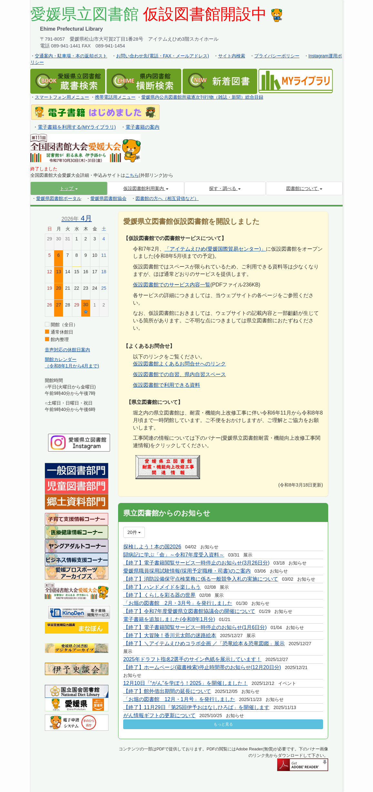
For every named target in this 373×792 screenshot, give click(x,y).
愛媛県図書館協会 (108, 198)
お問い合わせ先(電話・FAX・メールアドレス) (162, 55)
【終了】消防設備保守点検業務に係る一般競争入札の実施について (200, 579)
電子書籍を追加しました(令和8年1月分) (169, 619)
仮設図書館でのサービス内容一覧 (171, 284)
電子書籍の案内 (142, 127)
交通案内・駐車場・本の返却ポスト (71, 55)
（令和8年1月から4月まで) (72, 365)
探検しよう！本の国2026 (152, 546)
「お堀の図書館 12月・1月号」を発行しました (179, 699)
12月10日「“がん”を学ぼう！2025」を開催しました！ (185, 683)
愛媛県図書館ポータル (58, 198)
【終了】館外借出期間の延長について (167, 691)
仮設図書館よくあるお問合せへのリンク (179, 363)
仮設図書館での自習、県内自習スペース (179, 374)
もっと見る (223, 724)
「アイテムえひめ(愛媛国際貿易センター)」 (215, 249)
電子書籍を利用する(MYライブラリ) (77, 127)
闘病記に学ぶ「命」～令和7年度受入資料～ (173, 554)
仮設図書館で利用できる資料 (166, 385)
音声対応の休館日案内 (67, 349)
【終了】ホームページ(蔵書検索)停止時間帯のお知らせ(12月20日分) (202, 667)
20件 (134, 532)
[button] (69, 188)
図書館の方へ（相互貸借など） (167, 198)
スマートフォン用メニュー (62, 97)
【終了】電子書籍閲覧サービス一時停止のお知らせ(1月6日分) (195, 627)
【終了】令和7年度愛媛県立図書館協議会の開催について (189, 611)
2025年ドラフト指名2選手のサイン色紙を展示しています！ (192, 659)
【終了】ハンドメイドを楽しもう (162, 587)
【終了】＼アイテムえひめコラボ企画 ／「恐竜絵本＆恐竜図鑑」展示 (204, 643)
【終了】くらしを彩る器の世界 (159, 595)
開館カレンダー (60, 359)
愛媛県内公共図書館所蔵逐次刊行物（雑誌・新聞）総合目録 (202, 97)
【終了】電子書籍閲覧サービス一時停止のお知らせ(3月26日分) (196, 563)
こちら (132, 175)
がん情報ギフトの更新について (159, 715)
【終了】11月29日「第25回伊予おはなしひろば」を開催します (196, 707)
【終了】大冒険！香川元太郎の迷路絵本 (169, 635)
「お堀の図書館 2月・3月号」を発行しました (177, 603)
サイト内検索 (231, 55)
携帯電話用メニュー (115, 97)
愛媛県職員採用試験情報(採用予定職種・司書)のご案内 (187, 571)
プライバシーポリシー (276, 55)
